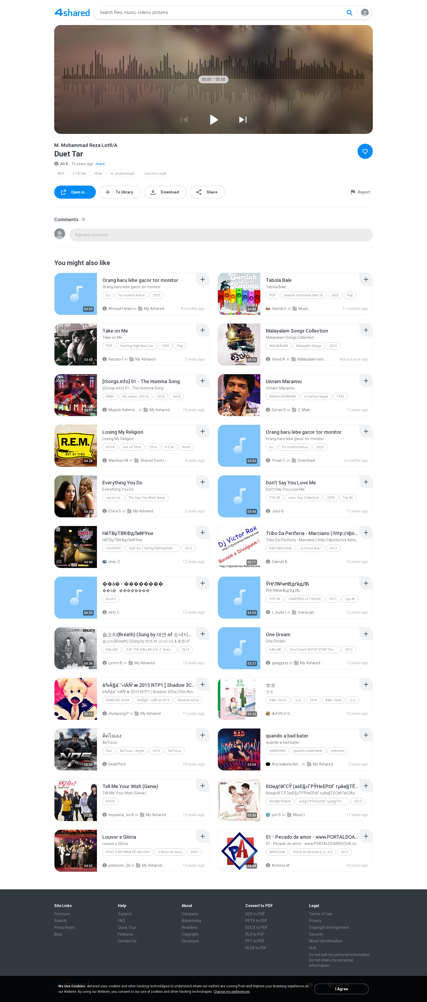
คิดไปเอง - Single (132, 751)
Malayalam (278, 346)
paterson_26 (116, 865)
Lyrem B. (112, 663)
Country (113, 548)
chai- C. (111, 562)
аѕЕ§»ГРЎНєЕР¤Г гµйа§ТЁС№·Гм (324, 801)
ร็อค (109, 751)
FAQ (121, 920)
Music (300, 308)
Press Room (64, 927)
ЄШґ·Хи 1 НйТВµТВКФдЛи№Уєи (154, 548)
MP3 (61, 174)
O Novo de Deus (170, 852)
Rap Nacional (280, 548)
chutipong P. (115, 713)
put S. (274, 815)
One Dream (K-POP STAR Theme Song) (314, 649)
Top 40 (274, 498)
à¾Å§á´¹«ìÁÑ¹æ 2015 (153, 700)
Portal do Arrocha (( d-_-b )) (313, 852)
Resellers (189, 927)
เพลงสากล (113, 498)
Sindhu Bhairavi (282, 396)
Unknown (277, 751)
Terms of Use (320, 914)
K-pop (110, 801)
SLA (312, 948)
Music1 (296, 815)
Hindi (110, 396)
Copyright (190, 934)
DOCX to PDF (256, 927)
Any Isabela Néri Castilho (283, 764)
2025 (156, 295)
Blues (111, 599)
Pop (272, 295)
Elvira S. (112, 511)
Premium (62, 914)
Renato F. (113, 359)
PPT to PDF (255, 941)
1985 (165, 346)
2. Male (301, 410)
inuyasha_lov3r (118, 815)
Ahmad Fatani (117, 308)
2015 (358, 801)
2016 (333, 346)
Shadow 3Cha (117, 700)
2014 (185, 649)
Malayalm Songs (308, 346)
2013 (188, 548)
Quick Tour (127, 927)
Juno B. (275, 511)
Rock (110, 447)
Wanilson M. (115, 460)
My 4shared (151, 308)
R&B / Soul (278, 700)
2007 (194, 852)
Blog (58, 934)
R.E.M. (169, 447)
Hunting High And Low (136, 346)
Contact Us (127, 941)
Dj (108, 295)
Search (60, 920)
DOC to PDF (255, 914)
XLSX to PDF (256, 948)
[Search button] (349, 12)
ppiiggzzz (277, 663)
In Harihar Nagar (316, 396)
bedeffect (114, 764)
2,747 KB (79, 174)
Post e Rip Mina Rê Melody (128, 852)
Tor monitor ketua (131, 295)
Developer (190, 941)
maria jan (303, 612)
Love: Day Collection (303, 498)
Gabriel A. (277, 562)
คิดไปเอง (174, 751)
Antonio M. (278, 865)
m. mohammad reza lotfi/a (125, 174)
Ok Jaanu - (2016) (135, 396)
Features (125, 934)
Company (190, 914)
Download (303, 460)
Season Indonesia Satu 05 (303, 295)
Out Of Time (132, 447)
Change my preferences (231, 992)
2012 (333, 548)
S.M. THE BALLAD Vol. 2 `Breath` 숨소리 (151, 649)
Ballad (112, 649)
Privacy (315, 920)
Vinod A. (276, 359)
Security (316, 934)
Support (125, 914)
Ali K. (61, 164)
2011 (333, 599)
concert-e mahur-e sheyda (158, 174)
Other (98, 174)
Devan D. (276, 410)
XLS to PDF (254, 934)
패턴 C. (111, 612)
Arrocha (277, 852)
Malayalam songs (309, 359)
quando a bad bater (308, 751)
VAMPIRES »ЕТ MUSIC (304, 599)
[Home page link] (72, 12)
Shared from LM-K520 (152, 460)
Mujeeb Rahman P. (120, 410)
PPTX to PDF (256, 920)
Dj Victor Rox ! (310, 548)
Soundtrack (280, 801)
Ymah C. (276, 460)
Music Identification (325, 941)
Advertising (191, 920)
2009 (331, 498)
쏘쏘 (298, 700)
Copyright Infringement (329, 927)
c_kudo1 (276, 612)
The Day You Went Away (147, 498)
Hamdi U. (276, 308)
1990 (340, 396)
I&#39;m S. (278, 713)
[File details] (75, 294)
